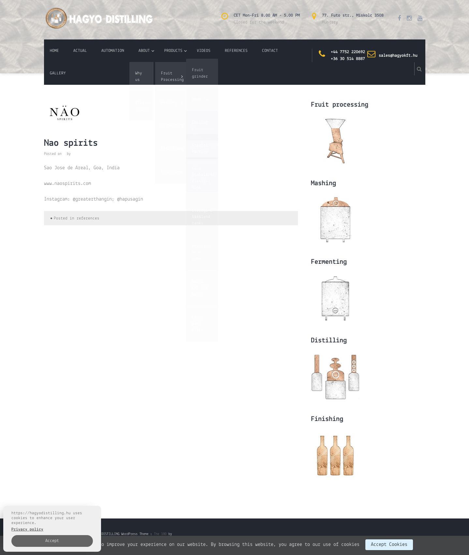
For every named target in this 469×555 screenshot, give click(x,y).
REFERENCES (236, 51)
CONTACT (270, 51)
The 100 (154, 534)
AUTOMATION (112, 51)
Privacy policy (27, 529)
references (88, 218)
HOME (54, 51)
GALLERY (58, 73)
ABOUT (144, 51)
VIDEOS (204, 51)
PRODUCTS (173, 51)
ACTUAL (80, 51)
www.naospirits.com (67, 183)
